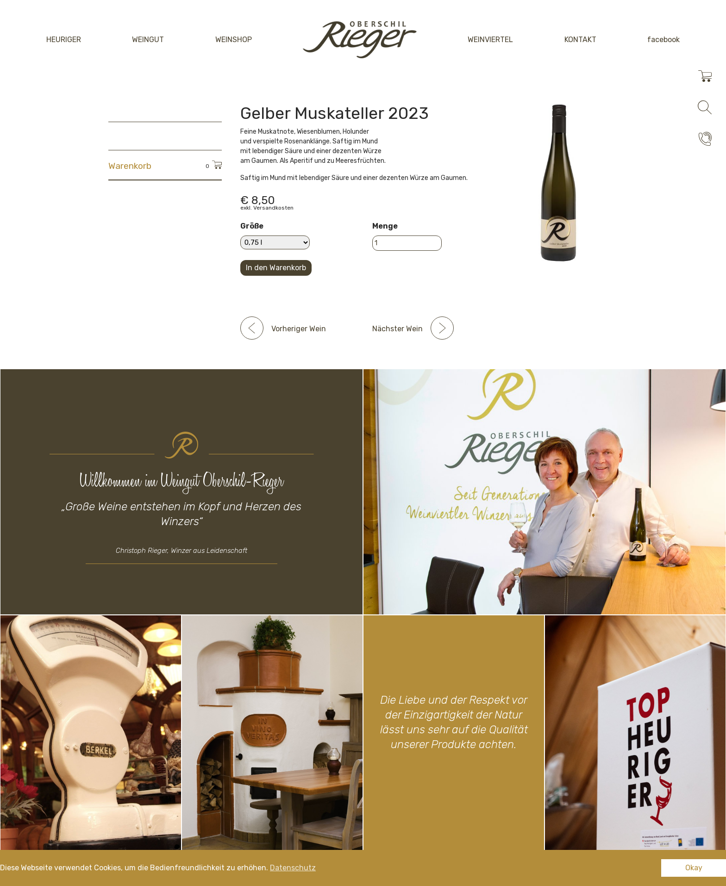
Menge (385, 226)
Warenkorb (129, 166)
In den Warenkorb (276, 267)
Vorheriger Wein (298, 328)
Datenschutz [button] (293, 867)
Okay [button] (693, 867)
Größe (251, 226)
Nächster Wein (397, 328)
